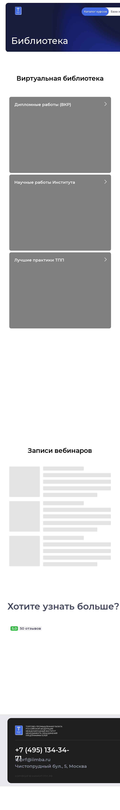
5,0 (14, 628)
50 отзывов (30, 628)
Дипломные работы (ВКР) (42, 104)
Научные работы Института (44, 182)
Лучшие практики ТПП (39, 260)
